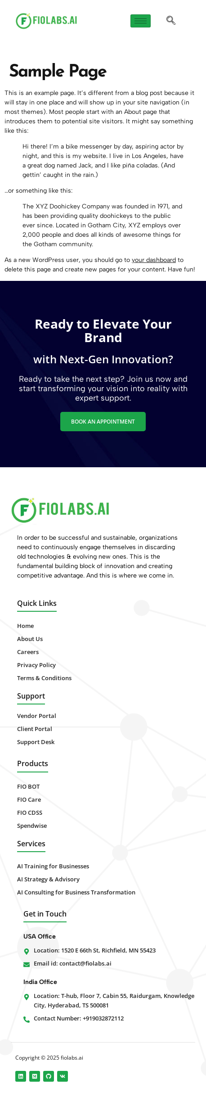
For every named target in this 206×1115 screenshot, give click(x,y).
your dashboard (154, 260)
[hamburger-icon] (140, 20)
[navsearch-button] (171, 21)
